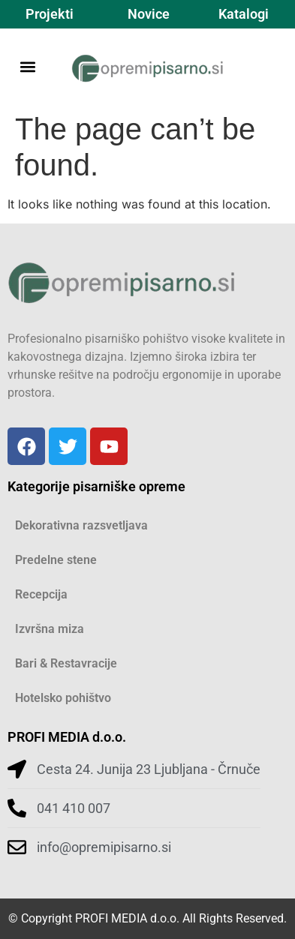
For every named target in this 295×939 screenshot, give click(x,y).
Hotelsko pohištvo (63, 698)
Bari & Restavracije (66, 663)
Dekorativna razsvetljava (81, 525)
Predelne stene (56, 560)
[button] (27, 66)
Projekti (50, 14)
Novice (149, 14)
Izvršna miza (49, 629)
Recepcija (41, 594)
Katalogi (243, 14)
